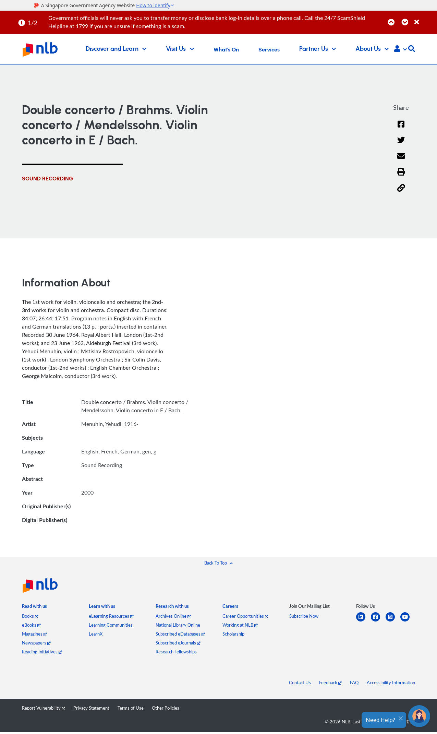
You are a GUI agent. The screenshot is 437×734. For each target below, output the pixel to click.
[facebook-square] (378, 621)
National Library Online (178, 625)
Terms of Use (131, 708)
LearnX (95, 634)
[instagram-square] (393, 621)
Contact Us (300, 682)
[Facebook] (401, 128)
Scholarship (233, 634)
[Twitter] (401, 144)
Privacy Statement (91, 708)
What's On (226, 49)
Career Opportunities (245, 616)
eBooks (31, 625)
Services (269, 49)
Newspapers (36, 643)
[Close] (424, 18)
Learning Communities (111, 625)
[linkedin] (363, 621)
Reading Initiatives (42, 652)
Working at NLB (240, 625)
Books (30, 616)
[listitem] (34, 607)
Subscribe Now (303, 616)
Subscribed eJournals (178, 643)
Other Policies (165, 708)
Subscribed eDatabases (180, 634)
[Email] (401, 160)
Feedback (330, 682)
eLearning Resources (111, 616)
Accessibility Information (391, 682)
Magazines (34, 634)
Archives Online (173, 616)
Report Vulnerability (43, 708)
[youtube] (407, 621)
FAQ (354, 682)
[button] (400, 49)
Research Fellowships (176, 652)
